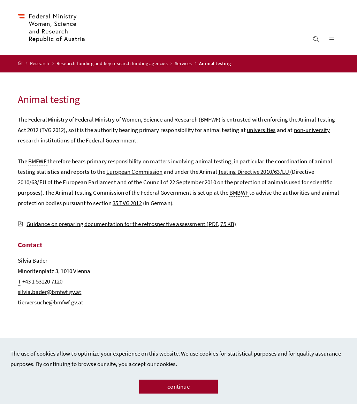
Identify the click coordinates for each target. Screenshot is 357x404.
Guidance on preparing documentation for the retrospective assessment (127, 224)
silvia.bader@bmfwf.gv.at (49, 292)
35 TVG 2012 (127, 204)
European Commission (134, 172)
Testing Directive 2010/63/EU (254, 172)
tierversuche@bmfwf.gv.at (50, 303)
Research (40, 64)
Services (184, 64)
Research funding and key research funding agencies (112, 64)
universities (261, 130)
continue (178, 386)
